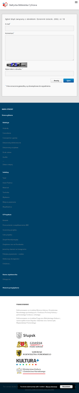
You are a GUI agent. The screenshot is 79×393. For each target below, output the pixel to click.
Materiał (6, 187)
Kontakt (5, 220)
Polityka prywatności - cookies (13, 254)
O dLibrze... (7, 264)
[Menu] (76, 2)
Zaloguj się (6, 279)
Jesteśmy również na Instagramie (14, 249)
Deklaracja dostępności (11, 259)
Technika (6, 192)
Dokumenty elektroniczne (12, 143)
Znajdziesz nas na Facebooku (13, 244)
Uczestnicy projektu (10, 230)
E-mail (7, 24)
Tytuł (4, 178)
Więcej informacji (51, 386)
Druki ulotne (7, 152)
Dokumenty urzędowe (10, 147)
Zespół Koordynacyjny (10, 239)
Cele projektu (7, 235)
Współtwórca (7, 207)
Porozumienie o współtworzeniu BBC (16, 225)
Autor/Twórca (7, 183)
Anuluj (56, 80)
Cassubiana (7, 133)
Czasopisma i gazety (10, 138)
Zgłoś (69, 80)
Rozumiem (66, 387)
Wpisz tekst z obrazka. (14, 69)
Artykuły (5, 128)
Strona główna (7, 115)
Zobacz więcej (8, 164)
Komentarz (9, 33)
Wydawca (6, 197)
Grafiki (5, 157)
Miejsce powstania (9, 202)
